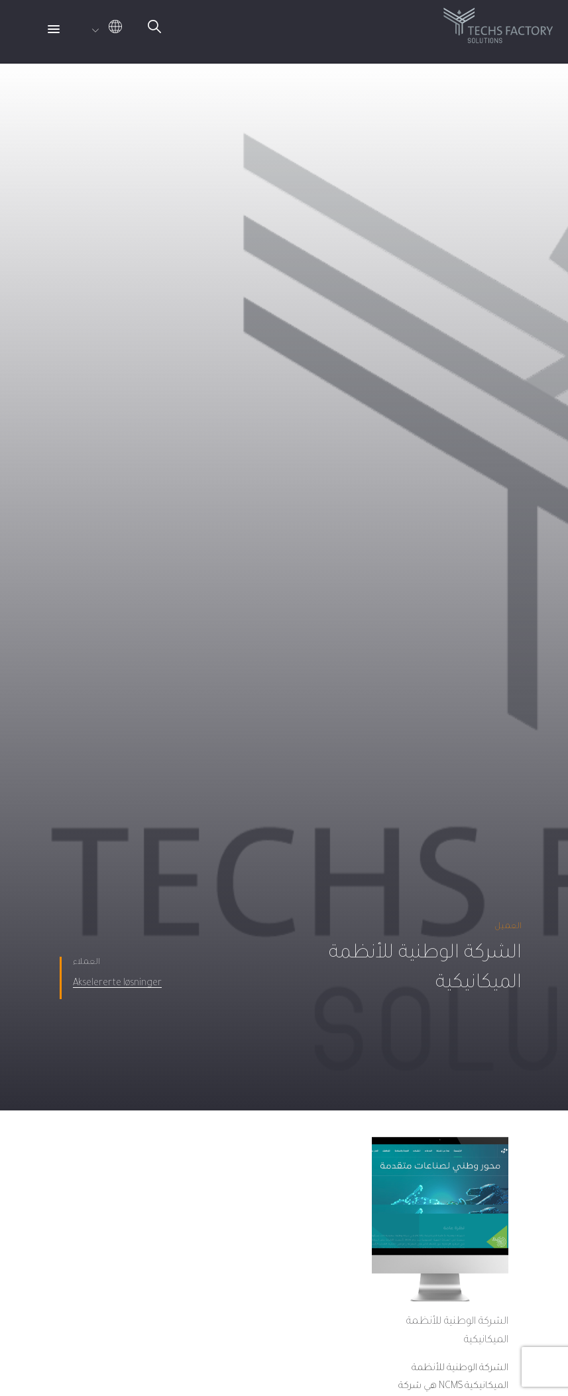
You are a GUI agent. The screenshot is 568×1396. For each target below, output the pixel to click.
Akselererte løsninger (117, 984)
